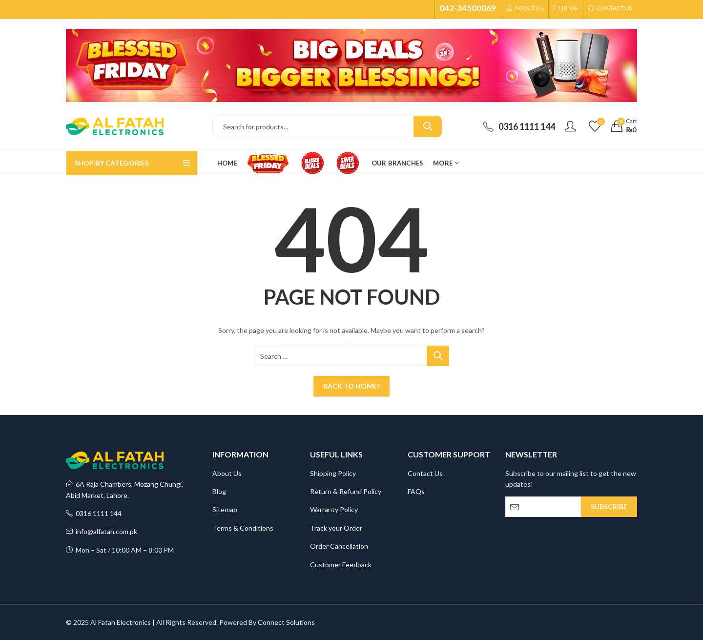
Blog (219, 491)
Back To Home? (351, 386)
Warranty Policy (334, 509)
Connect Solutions (286, 622)
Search (428, 126)
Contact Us (425, 473)
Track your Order (336, 528)
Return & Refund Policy (345, 491)
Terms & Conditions (242, 528)
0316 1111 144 (94, 513)
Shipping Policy (333, 473)
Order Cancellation (339, 546)
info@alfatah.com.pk (101, 531)
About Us (227, 473)
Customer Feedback (341, 564)
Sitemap (224, 509)
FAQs (416, 491)
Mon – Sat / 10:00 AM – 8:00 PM (120, 550)
